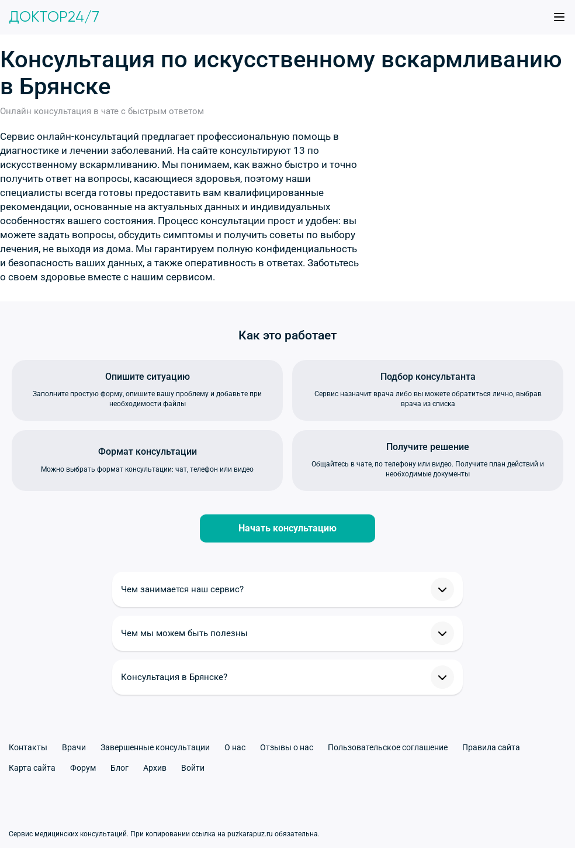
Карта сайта (32, 768)
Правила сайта (491, 747)
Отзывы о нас (286, 747)
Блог (119, 768)
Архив (155, 768)
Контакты (28, 747)
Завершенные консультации (155, 747)
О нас (234, 747)
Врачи (74, 747)
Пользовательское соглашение (388, 747)
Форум (83, 768)
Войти (193, 768)
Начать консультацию (287, 528)
